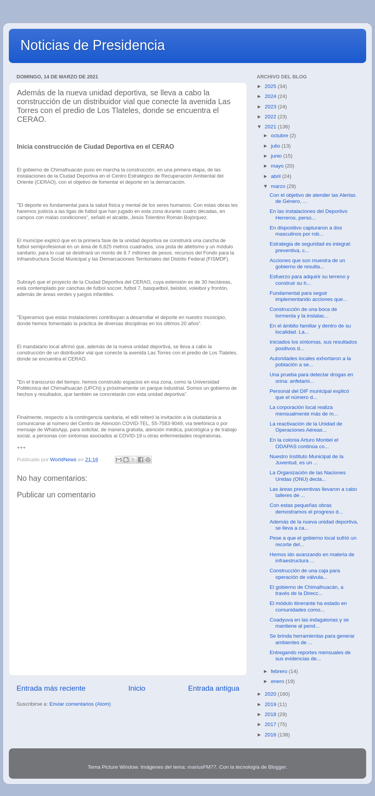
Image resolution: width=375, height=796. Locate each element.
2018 (271, 714)
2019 (271, 704)
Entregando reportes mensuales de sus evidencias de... (310, 655)
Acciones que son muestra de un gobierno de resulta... (307, 263)
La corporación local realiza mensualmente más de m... (304, 410)
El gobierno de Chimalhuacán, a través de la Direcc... (306, 590)
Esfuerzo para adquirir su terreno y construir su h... (310, 280)
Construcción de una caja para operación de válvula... (305, 574)
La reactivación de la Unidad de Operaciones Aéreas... (306, 427)
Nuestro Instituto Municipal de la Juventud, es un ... (306, 459)
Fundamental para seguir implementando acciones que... (308, 296)
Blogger (277, 767)
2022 (271, 117)
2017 (271, 724)
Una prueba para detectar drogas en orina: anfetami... (311, 378)
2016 (271, 735)
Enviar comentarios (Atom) (80, 704)
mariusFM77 (202, 767)
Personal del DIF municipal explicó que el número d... (309, 394)
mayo (278, 166)
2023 (271, 107)
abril (276, 176)
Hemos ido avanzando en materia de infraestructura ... (312, 557)
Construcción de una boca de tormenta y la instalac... (303, 312)
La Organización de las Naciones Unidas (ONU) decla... (308, 476)
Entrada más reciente (51, 688)
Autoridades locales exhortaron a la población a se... (310, 361)
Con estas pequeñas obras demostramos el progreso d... (306, 508)
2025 (271, 86)
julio (276, 146)
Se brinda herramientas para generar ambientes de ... (312, 639)
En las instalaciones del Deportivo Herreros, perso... (309, 214)
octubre (280, 135)
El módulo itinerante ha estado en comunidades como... (308, 606)
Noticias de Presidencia (92, 45)
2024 (271, 96)
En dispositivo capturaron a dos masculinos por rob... (306, 231)
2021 (271, 127)
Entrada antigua (213, 688)
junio (277, 156)
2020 (271, 694)
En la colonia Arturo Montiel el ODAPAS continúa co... (304, 443)
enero (278, 681)
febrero (280, 671)
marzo (279, 186)
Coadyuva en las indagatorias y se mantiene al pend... (309, 623)
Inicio (136, 688)
